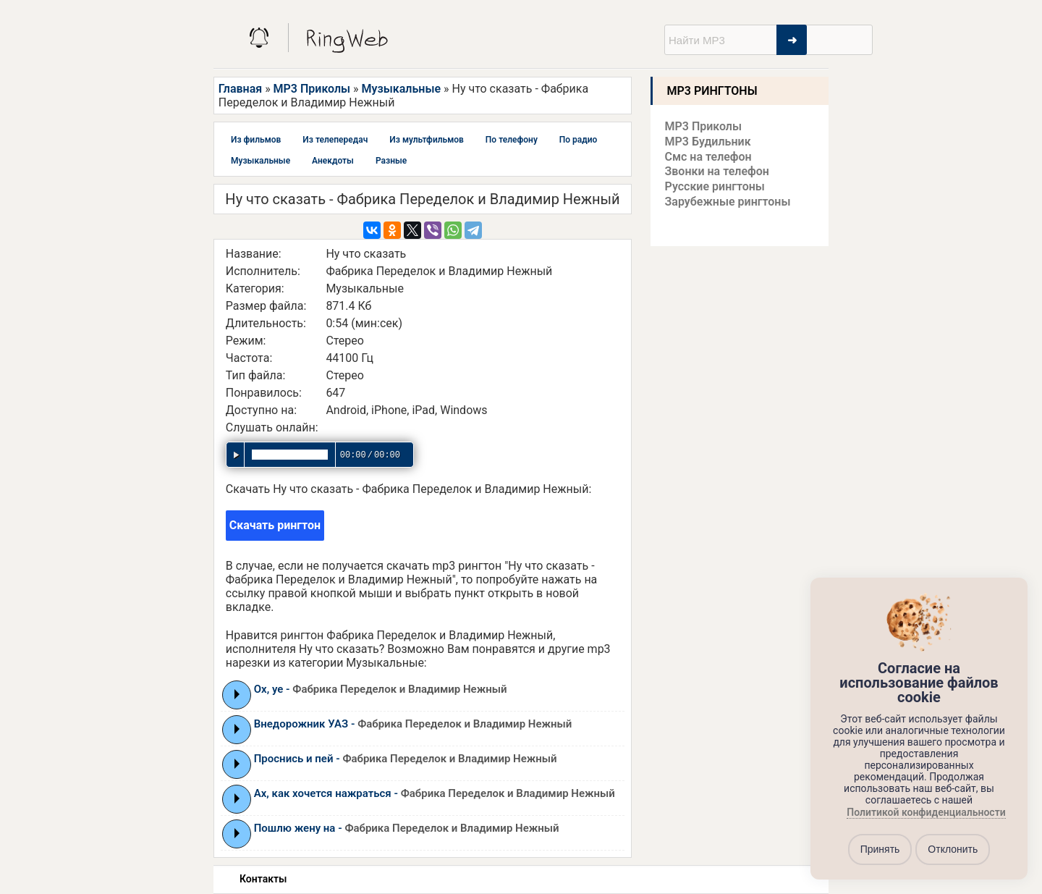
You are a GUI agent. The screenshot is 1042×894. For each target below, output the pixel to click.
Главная (240, 89)
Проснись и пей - (405, 758)
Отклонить (953, 849)
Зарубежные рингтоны (728, 201)
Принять (880, 849)
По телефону (512, 140)
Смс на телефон (708, 157)
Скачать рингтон (275, 525)
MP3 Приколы (312, 89)
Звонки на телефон (717, 171)
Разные (391, 161)
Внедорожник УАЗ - (413, 723)
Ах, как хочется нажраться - (434, 793)
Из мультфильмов (426, 140)
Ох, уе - (380, 689)
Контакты (263, 879)
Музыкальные (401, 89)
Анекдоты (333, 161)
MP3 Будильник (708, 141)
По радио (578, 140)
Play (237, 694)
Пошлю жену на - (406, 828)
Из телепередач (335, 140)
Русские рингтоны (715, 186)
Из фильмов (256, 140)
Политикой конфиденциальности (926, 812)
